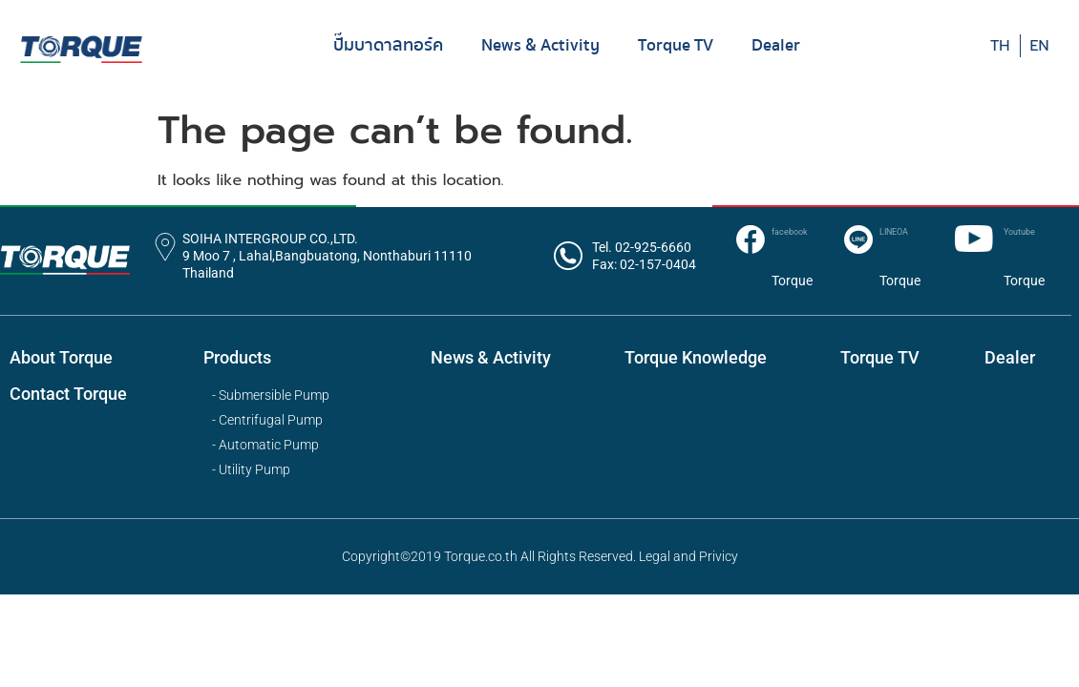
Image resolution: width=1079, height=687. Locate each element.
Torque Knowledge (695, 357)
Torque (792, 280)
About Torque (61, 357)
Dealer (775, 45)
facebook (790, 232)
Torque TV (675, 45)
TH (1000, 45)
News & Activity (540, 45)
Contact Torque (68, 394)
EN (1039, 45)
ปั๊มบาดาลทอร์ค (388, 45)
